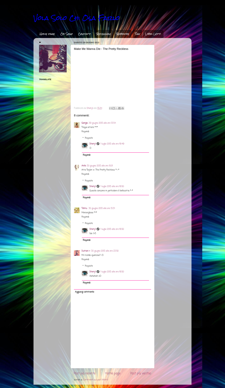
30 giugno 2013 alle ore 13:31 (102, 208)
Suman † (86, 251)
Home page (47, 34)
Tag (137, 34)
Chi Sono (66, 34)
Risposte (89, 138)
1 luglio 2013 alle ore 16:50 (112, 186)
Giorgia (85, 123)
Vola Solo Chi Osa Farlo (76, 18)
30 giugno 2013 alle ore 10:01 (100, 166)
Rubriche (122, 34)
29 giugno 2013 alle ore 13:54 (102, 123)
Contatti (84, 34)
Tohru (85, 208)
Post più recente (84, 373)
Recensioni (104, 34)
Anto (84, 166)
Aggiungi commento (84, 292)
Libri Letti (153, 34)
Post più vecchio (140, 373)
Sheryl (92, 144)
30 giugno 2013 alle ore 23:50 (105, 251)
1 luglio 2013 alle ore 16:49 (112, 144)
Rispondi (85, 131)
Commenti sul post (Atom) (95, 380)
